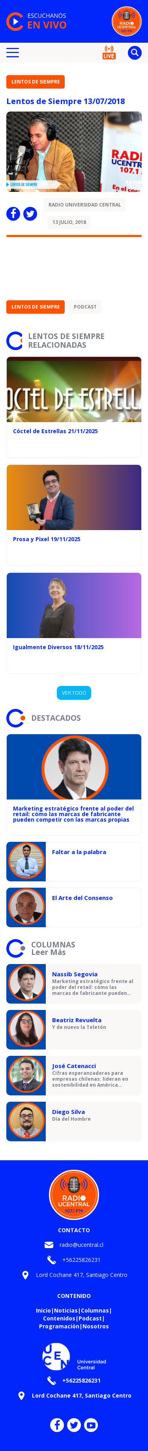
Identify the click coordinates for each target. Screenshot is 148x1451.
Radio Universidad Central (85, 204)
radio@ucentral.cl (81, 1244)
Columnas (95, 1310)
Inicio (43, 1310)
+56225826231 (81, 1259)
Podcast (85, 306)
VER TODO (74, 692)
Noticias (66, 1310)
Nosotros (95, 1326)
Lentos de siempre (35, 81)
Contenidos (59, 1318)
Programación (59, 1326)
